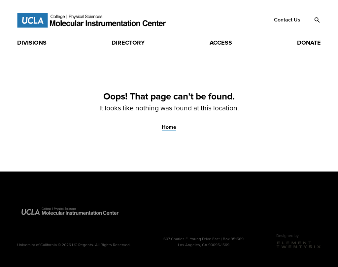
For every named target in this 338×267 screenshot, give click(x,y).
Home (169, 127)
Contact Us (287, 20)
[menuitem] (32, 43)
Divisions (32, 42)
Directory (128, 42)
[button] (317, 20)
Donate (309, 42)
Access (221, 42)
